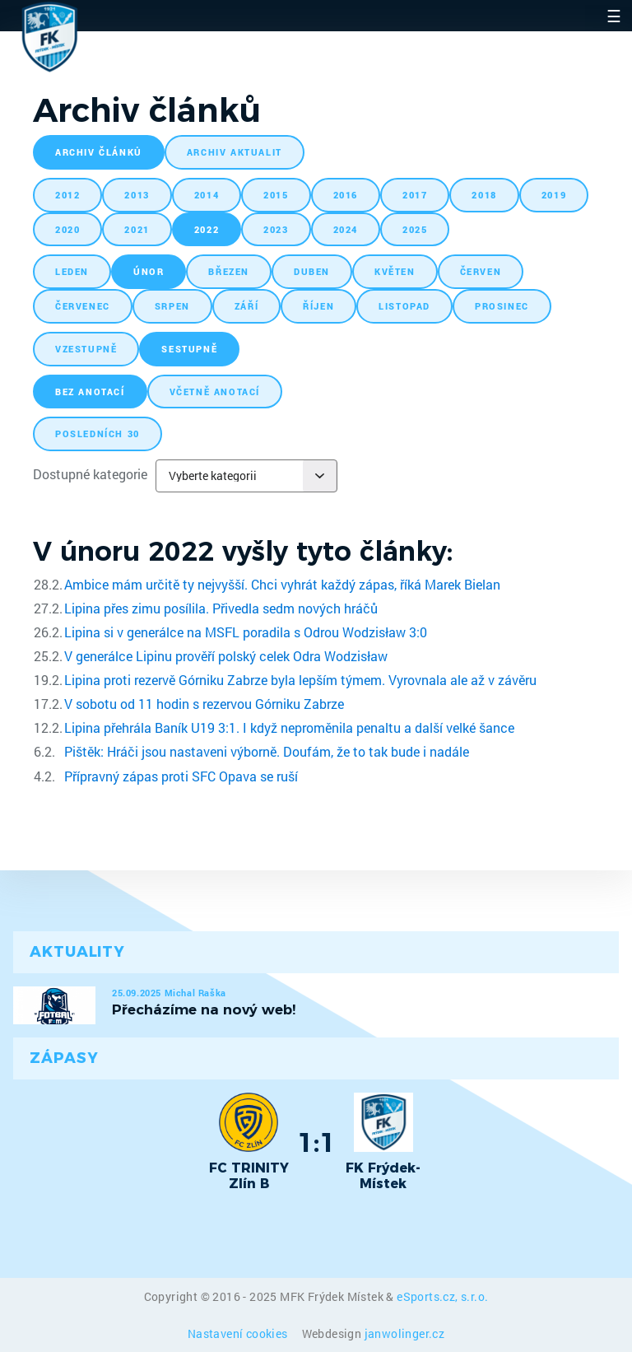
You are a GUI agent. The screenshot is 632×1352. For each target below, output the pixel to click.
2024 (345, 229)
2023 (275, 229)
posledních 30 (97, 433)
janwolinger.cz (405, 1333)
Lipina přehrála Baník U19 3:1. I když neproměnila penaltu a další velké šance (289, 727)
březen (228, 271)
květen (395, 271)
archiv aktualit (234, 152)
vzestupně (86, 349)
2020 (67, 229)
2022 (206, 229)
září (246, 306)
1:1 (316, 1142)
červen (481, 271)
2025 (414, 229)
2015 (275, 195)
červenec (82, 306)
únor (148, 271)
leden (72, 271)
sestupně (189, 349)
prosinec (502, 306)
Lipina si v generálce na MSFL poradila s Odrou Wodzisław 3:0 (245, 632)
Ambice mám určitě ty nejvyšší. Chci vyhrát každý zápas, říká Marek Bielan (282, 584)
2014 (206, 195)
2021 (136, 229)
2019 (553, 195)
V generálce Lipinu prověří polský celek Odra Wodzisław (226, 655)
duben (312, 271)
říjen (318, 306)
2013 (136, 195)
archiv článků (98, 152)
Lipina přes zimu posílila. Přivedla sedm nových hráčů (221, 608)
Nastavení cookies (239, 1333)
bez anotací (90, 391)
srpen (172, 306)
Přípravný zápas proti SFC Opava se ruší (181, 776)
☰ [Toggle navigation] (613, 15)
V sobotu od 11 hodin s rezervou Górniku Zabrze (204, 703)
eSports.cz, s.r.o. (442, 1296)
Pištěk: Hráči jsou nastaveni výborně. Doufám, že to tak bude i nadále (266, 751)
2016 (345, 195)
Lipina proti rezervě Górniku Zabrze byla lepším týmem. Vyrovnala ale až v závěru (300, 679)
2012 (67, 195)
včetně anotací (215, 391)
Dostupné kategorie (90, 474)
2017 (414, 195)
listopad (404, 306)
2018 (484, 195)
